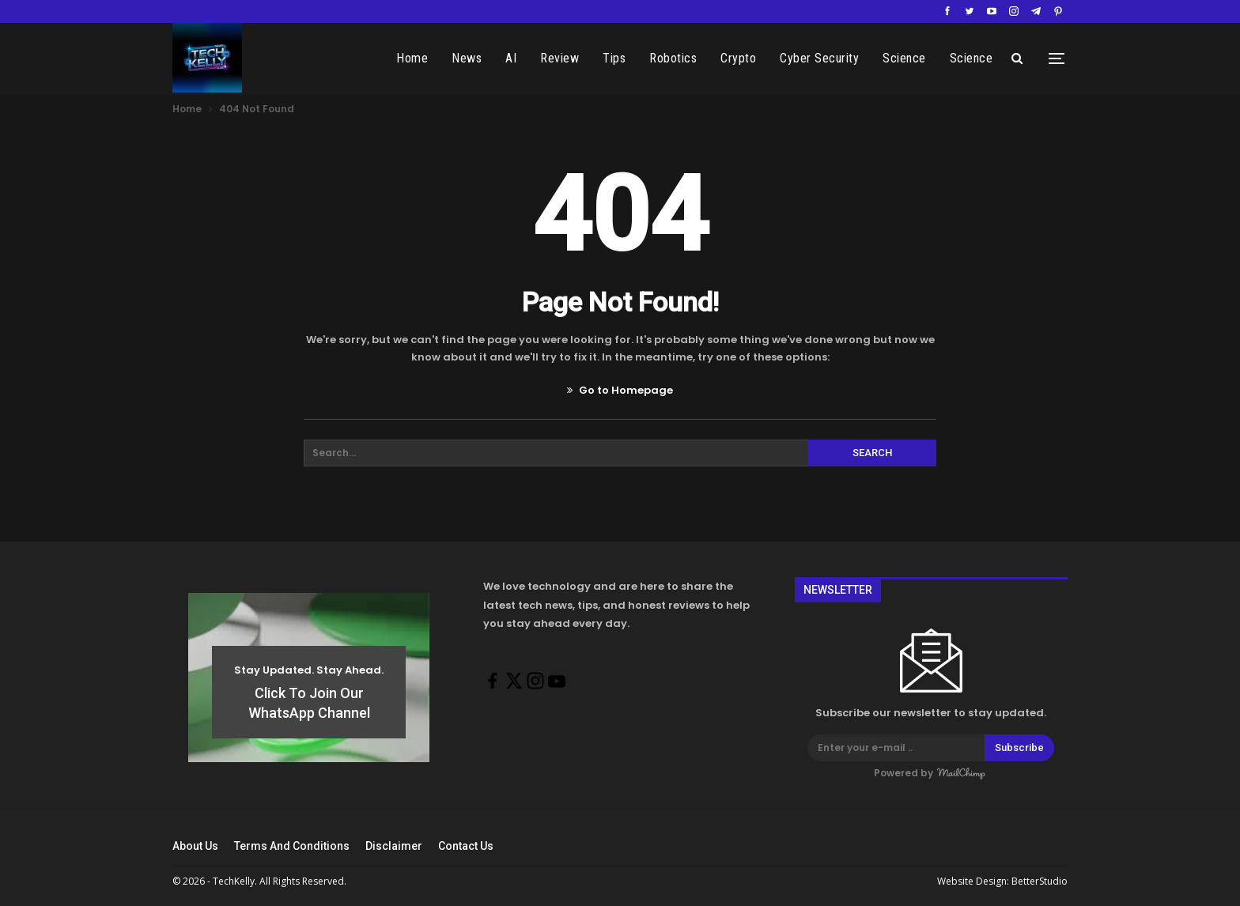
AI (526, 58)
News (482, 58)
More (978, 58)
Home (428, 58)
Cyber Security (835, 58)
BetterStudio (1039, 881)
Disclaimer (393, 846)
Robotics (689, 58)
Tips (629, 58)
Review (575, 58)
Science (920, 58)
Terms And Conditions (292, 846)
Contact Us (465, 846)
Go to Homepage (620, 390)
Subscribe (1019, 747)
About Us (195, 846)
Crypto (754, 58)
